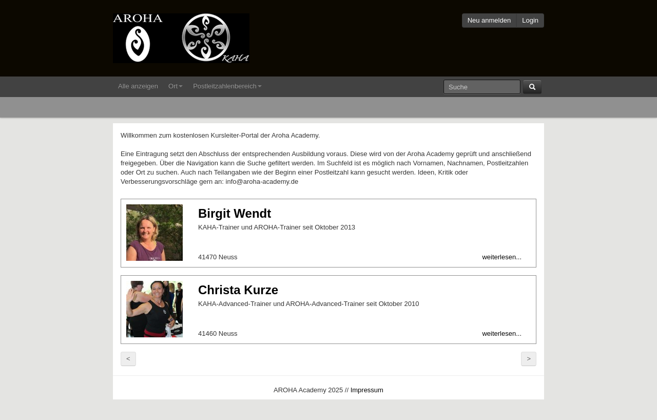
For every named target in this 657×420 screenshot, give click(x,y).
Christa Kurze (238, 290)
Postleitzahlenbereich (227, 86)
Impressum (367, 390)
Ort (175, 86)
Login (530, 20)
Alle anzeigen (138, 86)
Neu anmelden (489, 20)
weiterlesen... (501, 257)
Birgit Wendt (234, 213)
